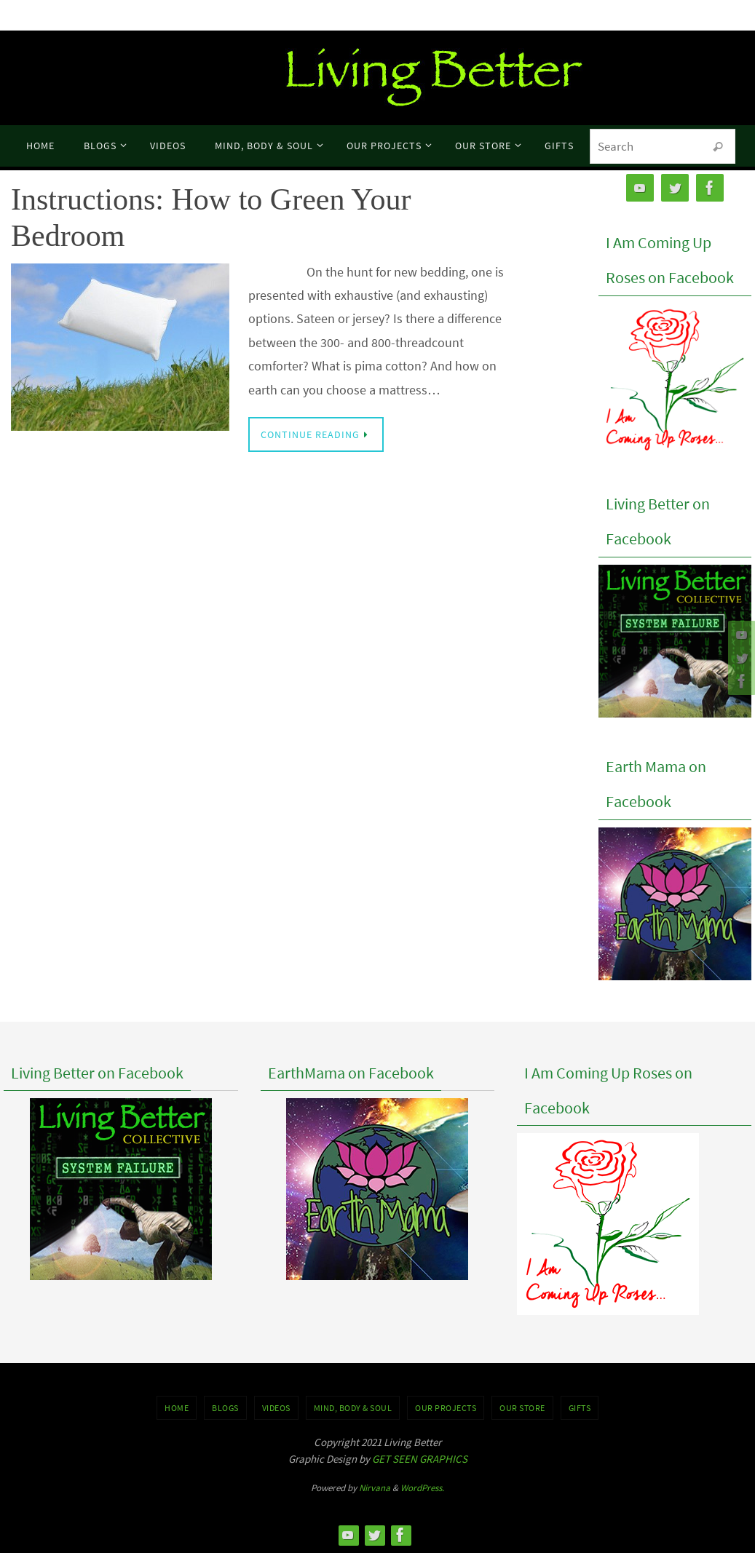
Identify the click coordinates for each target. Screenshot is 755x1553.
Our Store (522, 1407)
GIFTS (580, 1407)
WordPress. (422, 1488)
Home (177, 1407)
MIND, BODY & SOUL (353, 1407)
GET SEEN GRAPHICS (419, 1459)
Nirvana (374, 1488)
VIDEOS (276, 1407)
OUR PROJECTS (445, 1407)
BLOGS (225, 1407)
